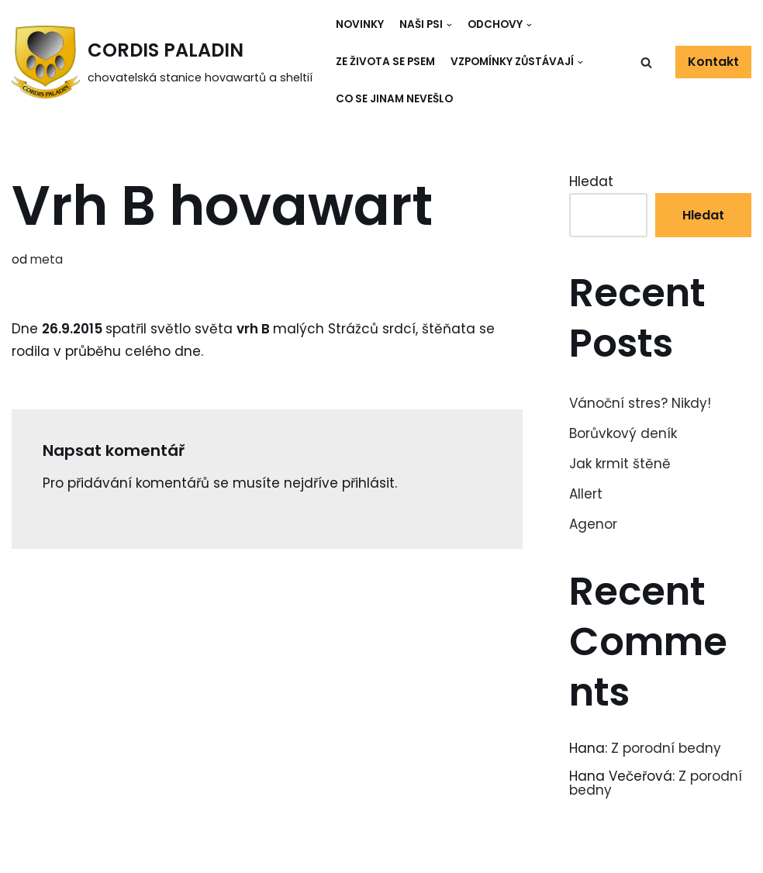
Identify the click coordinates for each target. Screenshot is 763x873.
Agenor (593, 524)
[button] (646, 62)
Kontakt (713, 62)
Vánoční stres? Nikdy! (640, 403)
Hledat (591, 181)
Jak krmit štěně (620, 463)
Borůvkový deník (623, 433)
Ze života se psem (385, 61)
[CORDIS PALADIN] (162, 62)
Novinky (360, 24)
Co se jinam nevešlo (394, 98)
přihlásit (368, 483)
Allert (585, 494)
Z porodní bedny (666, 748)
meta (46, 259)
